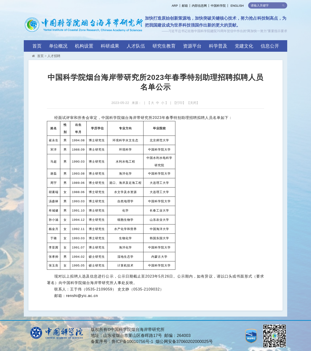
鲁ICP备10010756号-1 (132, 341)
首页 (37, 45)
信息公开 (270, 45)
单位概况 (58, 45)
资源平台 (192, 45)
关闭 (193, 103)
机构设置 (84, 45)
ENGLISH (237, 5)
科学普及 (218, 45)
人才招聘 (53, 56)
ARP (175, 5)
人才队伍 (136, 45)
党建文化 (244, 45)
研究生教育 (164, 45)
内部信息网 (199, 5)
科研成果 (110, 45)
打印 (179, 103)
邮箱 (185, 5)
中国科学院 (218, 5)
